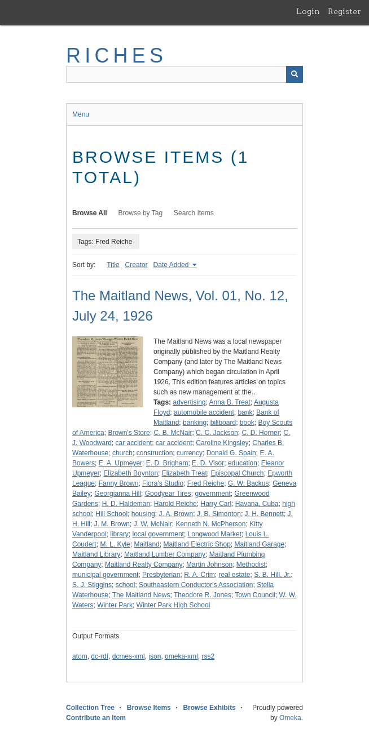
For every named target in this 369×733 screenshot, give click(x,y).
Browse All (89, 213)
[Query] (184, 74)
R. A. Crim (199, 575)
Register (344, 11)
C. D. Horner (260, 433)
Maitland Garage (260, 544)
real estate (234, 575)
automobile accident (204, 412)
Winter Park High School (173, 605)
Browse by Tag (140, 213)
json (154, 656)
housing (143, 514)
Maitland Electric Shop (196, 544)
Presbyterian (161, 575)
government (212, 493)
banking (195, 423)
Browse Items (149, 708)
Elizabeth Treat (184, 473)
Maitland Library (96, 554)
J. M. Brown (112, 524)
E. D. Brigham (167, 463)
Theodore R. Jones (202, 595)
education (242, 463)
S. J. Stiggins (92, 585)
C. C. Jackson (217, 433)
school (125, 585)
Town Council (255, 595)
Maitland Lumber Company (164, 554)
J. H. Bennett (264, 514)
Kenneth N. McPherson (210, 524)
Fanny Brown (119, 483)
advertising (189, 402)
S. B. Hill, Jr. (272, 575)
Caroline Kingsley (222, 443)
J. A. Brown (176, 514)
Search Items (194, 213)
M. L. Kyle (115, 544)
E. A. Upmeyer (120, 463)
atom (79, 656)
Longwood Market (214, 534)
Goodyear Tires (168, 493)
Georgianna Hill (117, 493)
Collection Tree (90, 708)
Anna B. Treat (230, 402)
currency (190, 453)
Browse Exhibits (209, 708)
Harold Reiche (175, 504)
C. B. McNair (172, 433)
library (119, 534)
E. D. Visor (208, 463)
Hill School (111, 514)
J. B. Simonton (219, 514)
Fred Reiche (205, 483)
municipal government (105, 575)
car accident (133, 443)
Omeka (290, 718)
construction (155, 453)
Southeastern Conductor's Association (196, 585)
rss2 (207, 656)
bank (245, 412)
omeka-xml (181, 656)
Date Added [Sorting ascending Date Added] (172, 265)
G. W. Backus (248, 483)
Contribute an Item (96, 718)
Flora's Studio (162, 483)
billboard (223, 423)
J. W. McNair (153, 524)
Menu (80, 114)
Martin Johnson (209, 564)
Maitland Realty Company (143, 564)
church (122, 453)
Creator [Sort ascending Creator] (136, 265)
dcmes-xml (128, 656)
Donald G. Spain (231, 453)
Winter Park (115, 605)
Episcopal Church (236, 473)
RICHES (116, 55)
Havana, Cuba (257, 504)
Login (308, 11)
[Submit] (294, 74)
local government (158, 534)
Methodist (251, 564)
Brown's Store (129, 433)
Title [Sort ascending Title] (113, 265)
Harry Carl (215, 504)
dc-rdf (99, 656)
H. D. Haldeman (126, 504)
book (247, 423)
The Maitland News (141, 595)
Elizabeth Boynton (130, 473)
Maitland (146, 544)
